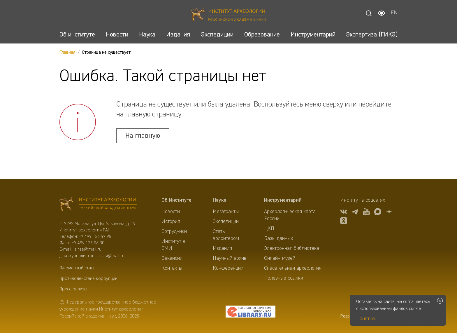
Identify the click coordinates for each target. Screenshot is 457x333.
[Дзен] (389, 212)
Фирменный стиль (77, 268)
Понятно (365, 318)
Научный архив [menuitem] (230, 258)
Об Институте (176, 200)
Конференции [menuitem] (228, 268)
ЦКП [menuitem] (269, 228)
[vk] (343, 212)
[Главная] (228, 15)
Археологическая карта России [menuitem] (290, 215)
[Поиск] (368, 13)
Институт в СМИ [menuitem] (173, 245)
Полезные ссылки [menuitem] (283, 278)
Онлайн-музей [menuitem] (279, 258)
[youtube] (366, 212)
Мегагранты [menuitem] (226, 211)
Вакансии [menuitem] (171, 258)
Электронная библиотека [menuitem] (291, 248)
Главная (67, 52)
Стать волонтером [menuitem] (226, 235)
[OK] (343, 221)
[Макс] (377, 212)
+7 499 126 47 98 (95, 236)
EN (394, 13)
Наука (219, 200)
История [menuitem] (170, 221)
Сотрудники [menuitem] (174, 231)
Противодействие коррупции (88, 278)
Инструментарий (283, 200)
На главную (142, 135)
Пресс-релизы (73, 289)
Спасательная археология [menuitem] (292, 268)
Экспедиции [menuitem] (226, 221)
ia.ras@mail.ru (87, 249)
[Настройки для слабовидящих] (381, 13)
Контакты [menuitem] (171, 268)
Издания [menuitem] (222, 248)
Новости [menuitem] (170, 211)
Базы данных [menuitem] (278, 238)
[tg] (354, 212)
